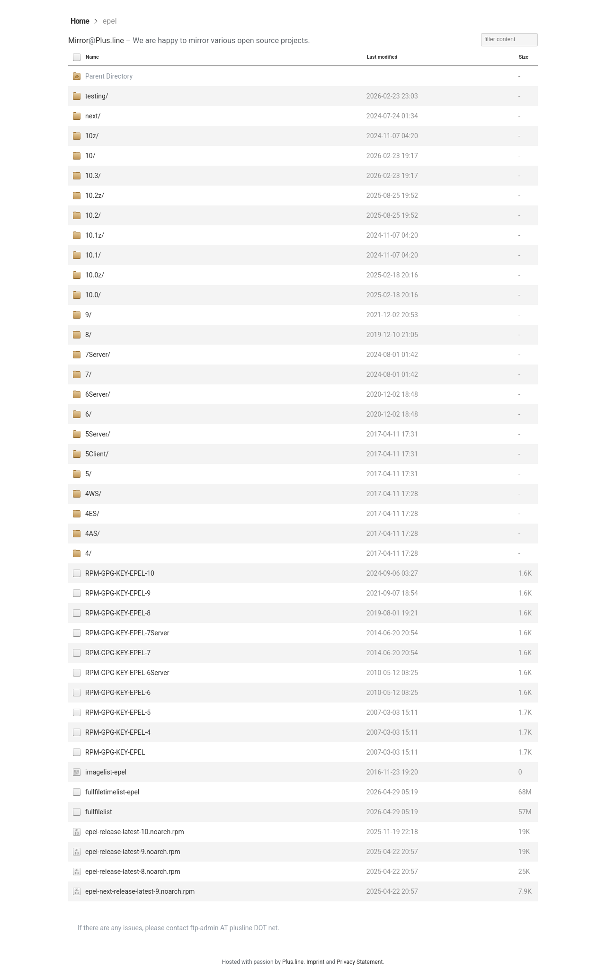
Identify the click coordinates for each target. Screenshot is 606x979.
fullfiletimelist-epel (112, 792)
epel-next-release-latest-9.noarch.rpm (140, 891)
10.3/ (93, 175)
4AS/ (92, 533)
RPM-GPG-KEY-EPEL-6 (118, 692)
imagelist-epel (105, 772)
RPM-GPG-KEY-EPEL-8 (118, 613)
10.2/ (93, 215)
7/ (88, 374)
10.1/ (93, 255)
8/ (88, 334)
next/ (92, 116)
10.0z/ (94, 275)
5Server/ (97, 434)
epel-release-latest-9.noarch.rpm (132, 851)
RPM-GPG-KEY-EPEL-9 (118, 593)
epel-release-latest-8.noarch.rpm (132, 871)
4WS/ (93, 494)
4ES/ (92, 513)
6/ (88, 414)
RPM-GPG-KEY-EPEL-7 (118, 653)
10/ (90, 156)
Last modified (382, 57)
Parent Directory (109, 76)
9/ (88, 315)
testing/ (96, 96)
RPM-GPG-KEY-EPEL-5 (118, 712)
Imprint (315, 962)
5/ (88, 474)
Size (523, 57)
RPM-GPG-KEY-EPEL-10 (119, 573)
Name (92, 57)
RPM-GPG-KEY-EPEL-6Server (127, 672)
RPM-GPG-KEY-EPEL (115, 752)
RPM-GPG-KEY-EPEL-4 (118, 732)
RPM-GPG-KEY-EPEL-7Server (127, 633)
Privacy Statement (360, 962)
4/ (88, 553)
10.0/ (93, 295)
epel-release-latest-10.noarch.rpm (134, 832)
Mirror (78, 40)
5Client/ (96, 454)
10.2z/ (94, 195)
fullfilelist (98, 812)
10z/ (91, 136)
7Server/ (97, 354)
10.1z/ (94, 235)
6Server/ (97, 394)
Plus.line (109, 40)
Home (80, 21)
